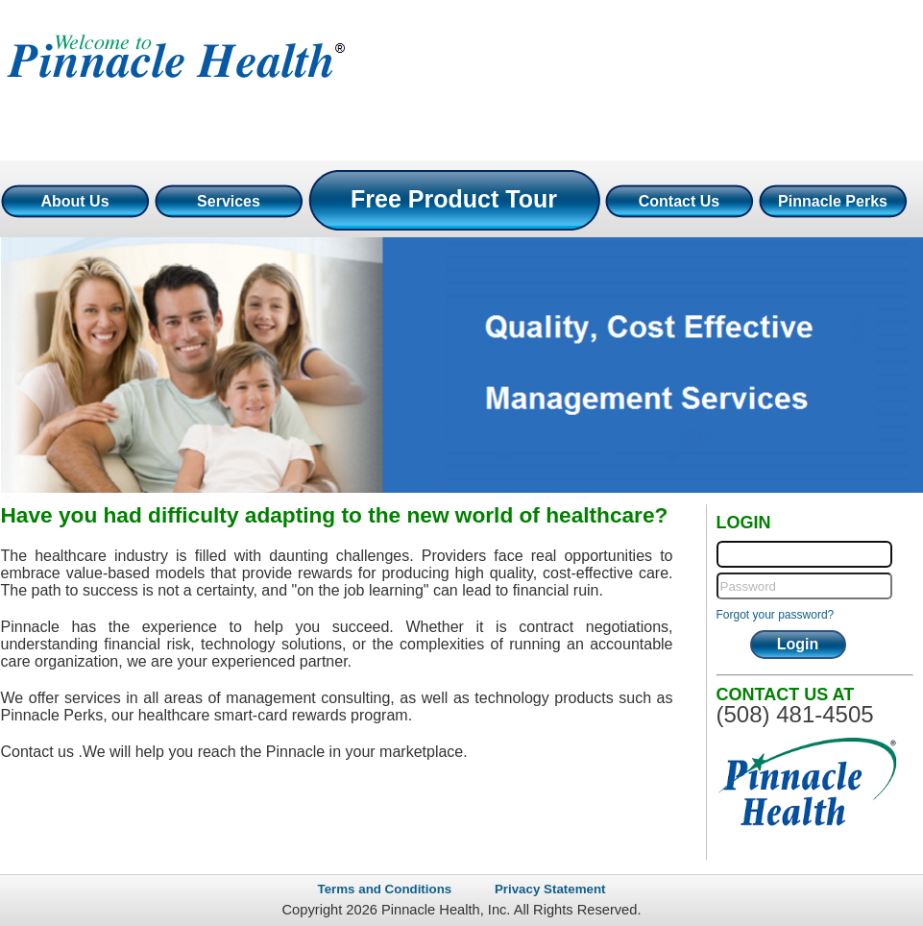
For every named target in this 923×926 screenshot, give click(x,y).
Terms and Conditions (385, 889)
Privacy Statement (550, 889)
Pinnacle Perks (832, 201)
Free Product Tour (454, 198)
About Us (74, 201)
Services (228, 201)
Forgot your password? (776, 614)
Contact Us (679, 201)
